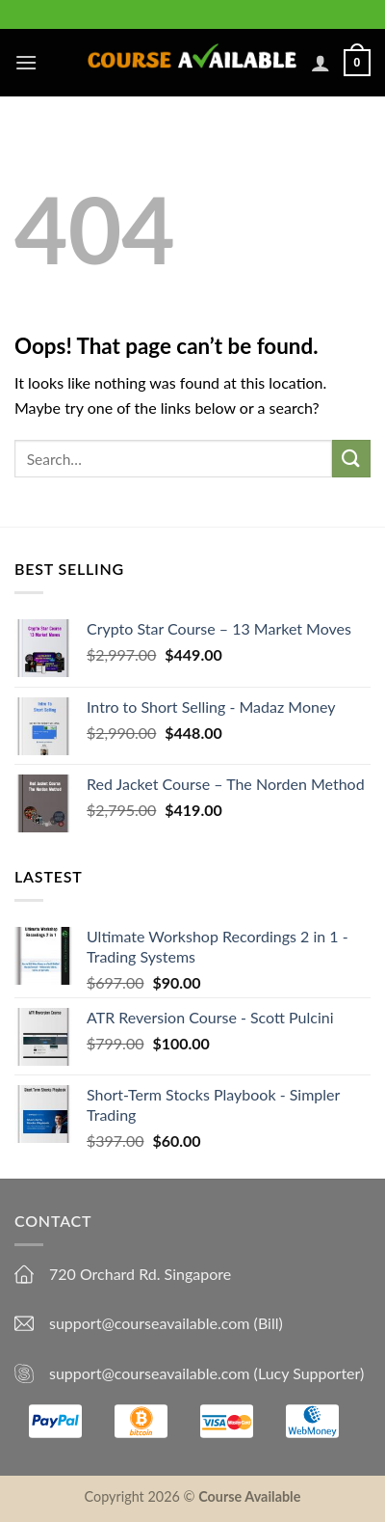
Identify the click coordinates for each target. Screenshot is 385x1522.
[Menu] (26, 62)
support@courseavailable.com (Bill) (166, 1323)
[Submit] (351, 458)
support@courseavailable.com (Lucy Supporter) (206, 1373)
